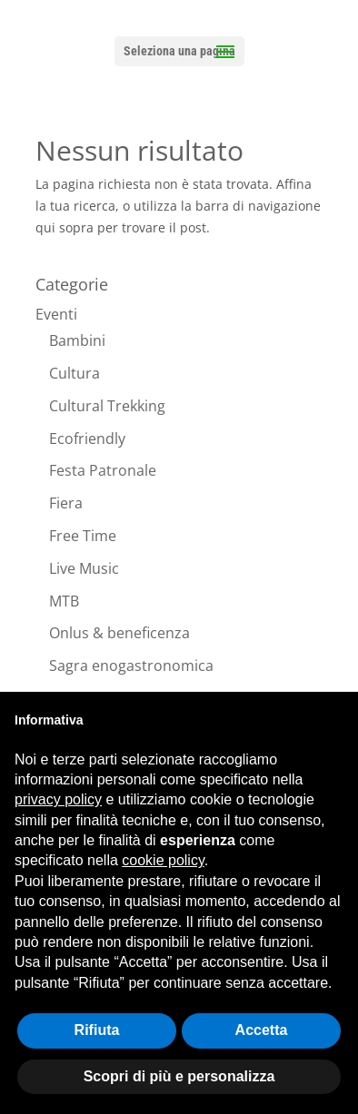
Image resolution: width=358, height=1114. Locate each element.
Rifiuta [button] (97, 1030)
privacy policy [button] (58, 799)
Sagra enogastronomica (131, 665)
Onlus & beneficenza (119, 633)
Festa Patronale (102, 470)
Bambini (77, 340)
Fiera (66, 503)
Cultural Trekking (107, 406)
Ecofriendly (87, 439)
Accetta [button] (261, 1030)
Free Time (82, 536)
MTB (64, 601)
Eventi (56, 314)
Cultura (74, 373)
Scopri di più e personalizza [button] (179, 1076)
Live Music (84, 568)
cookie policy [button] (163, 860)
